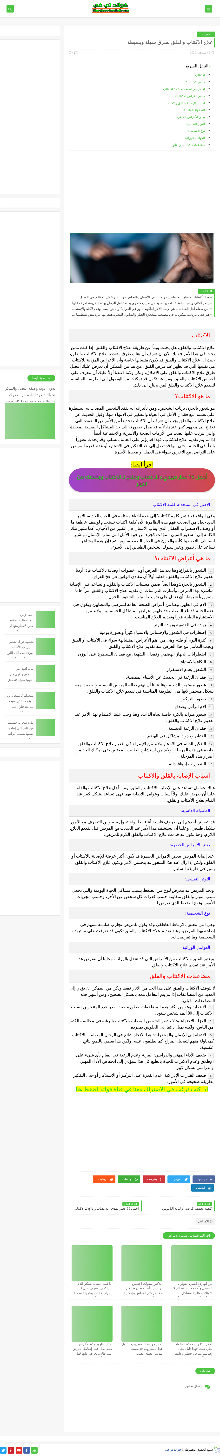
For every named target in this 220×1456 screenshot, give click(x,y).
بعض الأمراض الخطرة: (190, 117)
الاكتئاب (200, 75)
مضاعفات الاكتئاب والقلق (188, 145)
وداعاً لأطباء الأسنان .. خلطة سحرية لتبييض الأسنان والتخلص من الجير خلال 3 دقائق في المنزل (145, 297)
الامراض (205, 34)
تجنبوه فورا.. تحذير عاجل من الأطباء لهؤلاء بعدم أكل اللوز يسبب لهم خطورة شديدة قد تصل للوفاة (19, 653)
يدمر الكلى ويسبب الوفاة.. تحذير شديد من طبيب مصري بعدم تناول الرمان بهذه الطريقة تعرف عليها (141, 303)
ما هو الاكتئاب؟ (195, 82)
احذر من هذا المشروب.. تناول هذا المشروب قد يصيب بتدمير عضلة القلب (141, 1348)
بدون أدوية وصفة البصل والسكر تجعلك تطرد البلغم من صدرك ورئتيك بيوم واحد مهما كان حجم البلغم (30, 394)
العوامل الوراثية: (194, 138)
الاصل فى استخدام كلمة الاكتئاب (184, 89)
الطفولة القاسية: (194, 110)
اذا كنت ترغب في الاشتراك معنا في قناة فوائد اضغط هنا (142, 1089)
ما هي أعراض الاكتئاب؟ (190, 96)
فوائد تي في (173, 1449)
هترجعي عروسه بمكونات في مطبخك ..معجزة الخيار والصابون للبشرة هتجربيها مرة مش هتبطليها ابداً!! (140, 314)
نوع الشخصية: (196, 131)
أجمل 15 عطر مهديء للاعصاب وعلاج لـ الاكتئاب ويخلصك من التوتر (142, 480)
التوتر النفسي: (195, 124)
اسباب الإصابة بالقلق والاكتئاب (185, 103)
